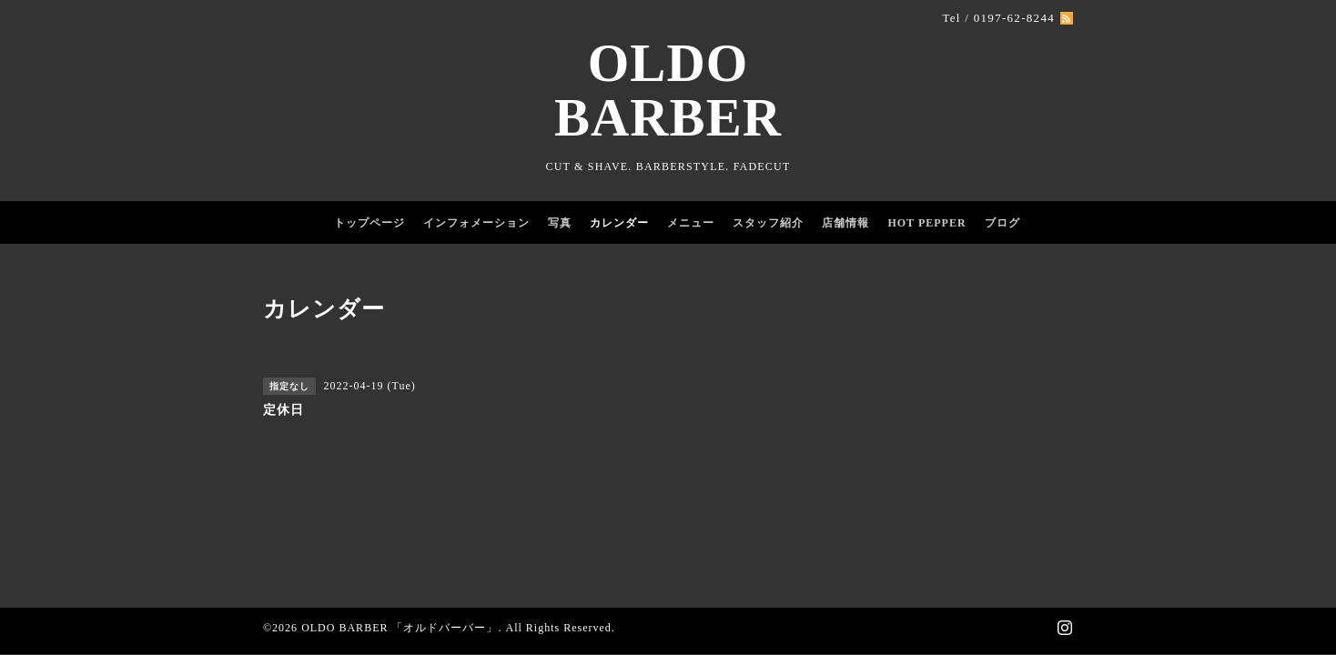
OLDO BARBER (668, 90)
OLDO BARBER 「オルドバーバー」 (399, 627)
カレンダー (619, 223)
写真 (560, 223)
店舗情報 (845, 223)
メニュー (690, 223)
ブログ (1002, 223)
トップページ (369, 223)
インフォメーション (476, 223)
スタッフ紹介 (768, 223)
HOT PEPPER (926, 223)
